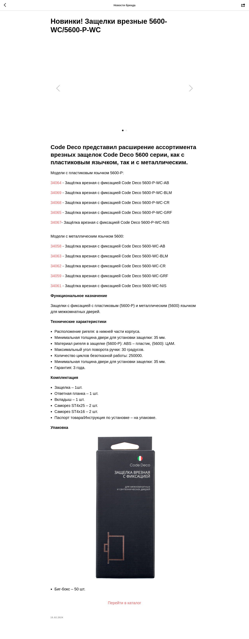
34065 (56, 214)
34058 (56, 248)
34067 (56, 224)
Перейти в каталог (124, 604)
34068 (56, 204)
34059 (56, 277)
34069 (56, 194)
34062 (56, 267)
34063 (56, 257)
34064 (56, 184)
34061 (56, 287)
